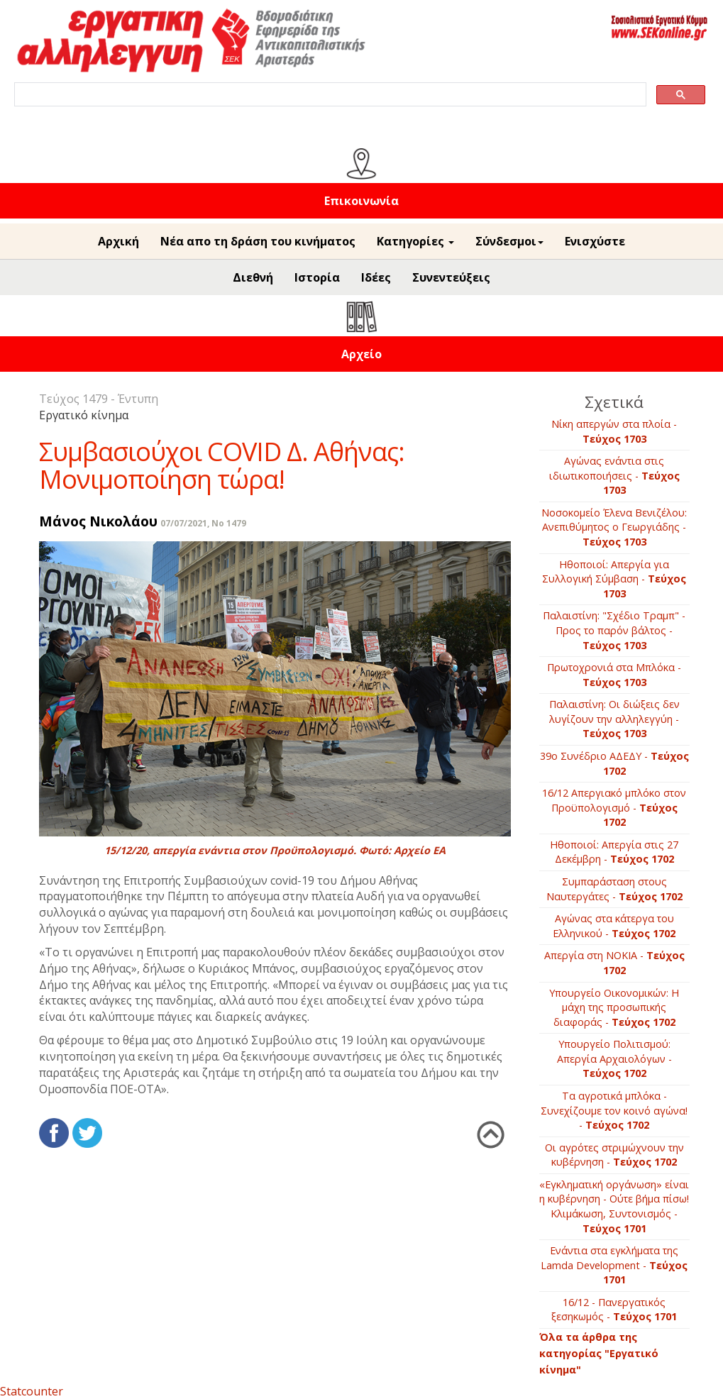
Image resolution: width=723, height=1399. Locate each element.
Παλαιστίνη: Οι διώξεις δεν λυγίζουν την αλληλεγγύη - (614, 718)
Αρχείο (361, 354)
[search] (328, 95)
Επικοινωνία (361, 201)
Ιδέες (376, 277)
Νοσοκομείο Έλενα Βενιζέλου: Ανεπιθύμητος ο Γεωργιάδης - (614, 527)
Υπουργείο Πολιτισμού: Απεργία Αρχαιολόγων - (614, 1058)
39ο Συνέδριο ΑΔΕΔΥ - (614, 763)
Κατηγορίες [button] (415, 241)
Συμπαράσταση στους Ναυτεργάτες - (614, 889)
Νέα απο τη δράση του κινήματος (257, 241)
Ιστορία (317, 277)
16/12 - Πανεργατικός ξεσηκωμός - (614, 1309)
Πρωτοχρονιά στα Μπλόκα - (614, 674)
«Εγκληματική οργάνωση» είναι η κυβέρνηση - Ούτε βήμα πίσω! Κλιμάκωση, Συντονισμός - (614, 1206)
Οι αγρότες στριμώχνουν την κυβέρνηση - (614, 1155)
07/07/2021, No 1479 (203, 523)
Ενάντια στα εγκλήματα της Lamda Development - (614, 1265)
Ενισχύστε (595, 241)
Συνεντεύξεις (451, 277)
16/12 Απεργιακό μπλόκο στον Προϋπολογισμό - (614, 807)
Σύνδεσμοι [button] (509, 241)
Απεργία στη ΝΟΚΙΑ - (614, 963)
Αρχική (118, 241)
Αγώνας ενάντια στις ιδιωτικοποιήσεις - (614, 475)
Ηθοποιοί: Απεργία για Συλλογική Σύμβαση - (614, 579)
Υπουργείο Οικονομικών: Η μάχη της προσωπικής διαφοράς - (614, 1007)
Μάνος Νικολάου (98, 521)
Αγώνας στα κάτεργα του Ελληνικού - (614, 926)
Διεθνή (253, 277)
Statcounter (31, 1391)
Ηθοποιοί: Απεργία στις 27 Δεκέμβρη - (614, 852)
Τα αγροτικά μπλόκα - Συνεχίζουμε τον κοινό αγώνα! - (614, 1110)
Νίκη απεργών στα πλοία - (614, 431)
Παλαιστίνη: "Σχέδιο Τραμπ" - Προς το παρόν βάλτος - (614, 630)
